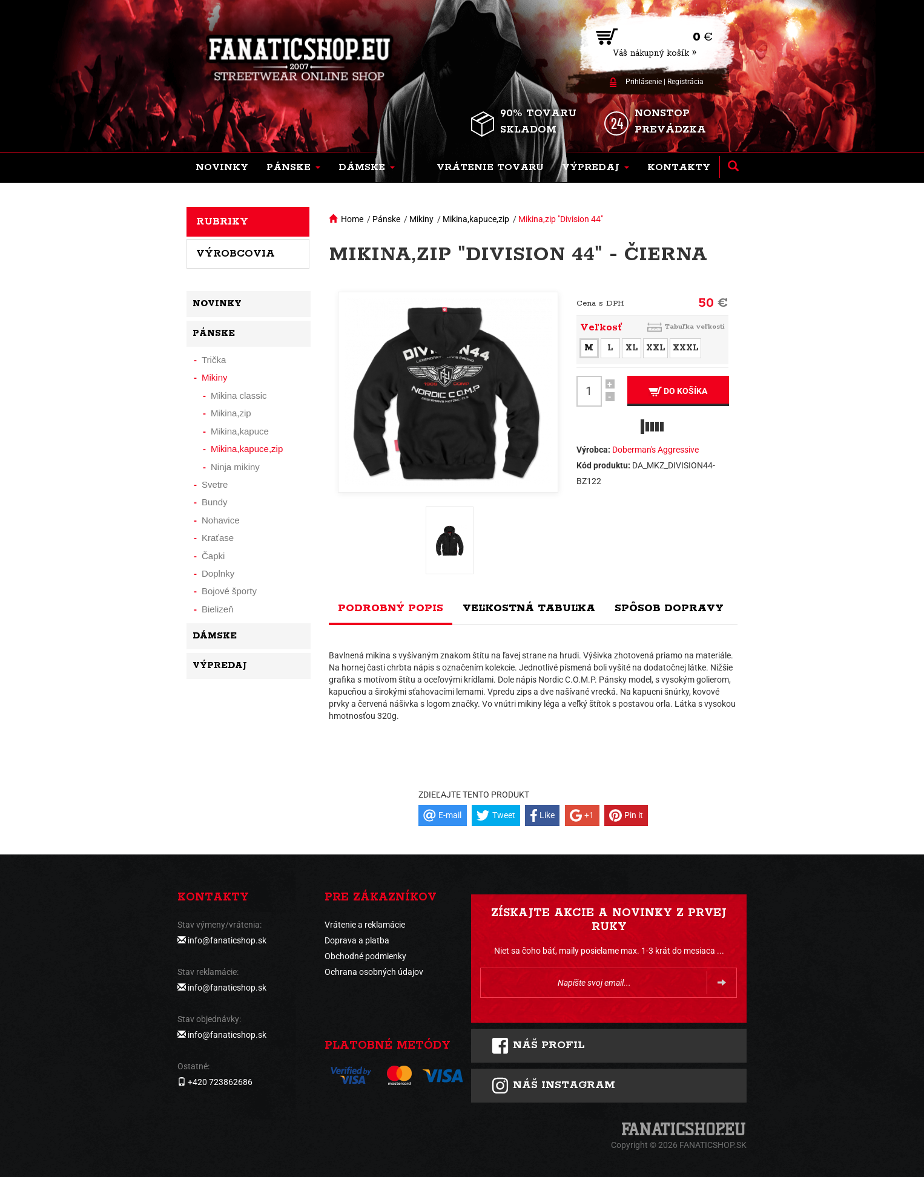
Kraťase (218, 538)
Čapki (213, 556)
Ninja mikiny (235, 467)
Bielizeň (218, 609)
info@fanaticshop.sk (227, 940)
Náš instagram (553, 1086)
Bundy (215, 502)
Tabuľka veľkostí (694, 326)
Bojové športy (229, 591)
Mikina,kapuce (240, 431)
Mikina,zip (231, 413)
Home (352, 219)
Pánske (386, 219)
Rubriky (222, 221)
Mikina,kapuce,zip (476, 219)
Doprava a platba (357, 940)
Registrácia (685, 81)
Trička (214, 360)
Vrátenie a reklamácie (365, 924)
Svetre (215, 484)
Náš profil (538, 1046)
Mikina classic (239, 395)
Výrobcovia (235, 253)
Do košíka (677, 391)
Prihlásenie (643, 81)
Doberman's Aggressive (655, 449)
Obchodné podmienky (365, 956)
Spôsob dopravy (669, 608)
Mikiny (421, 219)
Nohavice (221, 520)
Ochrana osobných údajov (374, 972)
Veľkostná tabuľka (529, 608)
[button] (293, 167)
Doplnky (218, 573)
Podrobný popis (390, 608)
